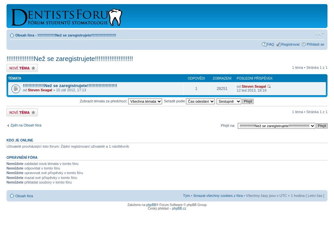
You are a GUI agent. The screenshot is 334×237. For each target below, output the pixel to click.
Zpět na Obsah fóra (25, 125)
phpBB (151, 205)
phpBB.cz (179, 208)
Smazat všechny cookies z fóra (218, 196)
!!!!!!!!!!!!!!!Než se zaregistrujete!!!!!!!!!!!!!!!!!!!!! (77, 35)
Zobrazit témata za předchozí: (121, 101)
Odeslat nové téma (22, 68)
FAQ (270, 44)
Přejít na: (228, 125)
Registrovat (290, 44)
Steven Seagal (40, 90)
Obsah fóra (24, 35)
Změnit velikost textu (319, 34)
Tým (186, 196)
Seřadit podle (189, 101)
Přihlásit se (315, 44)
